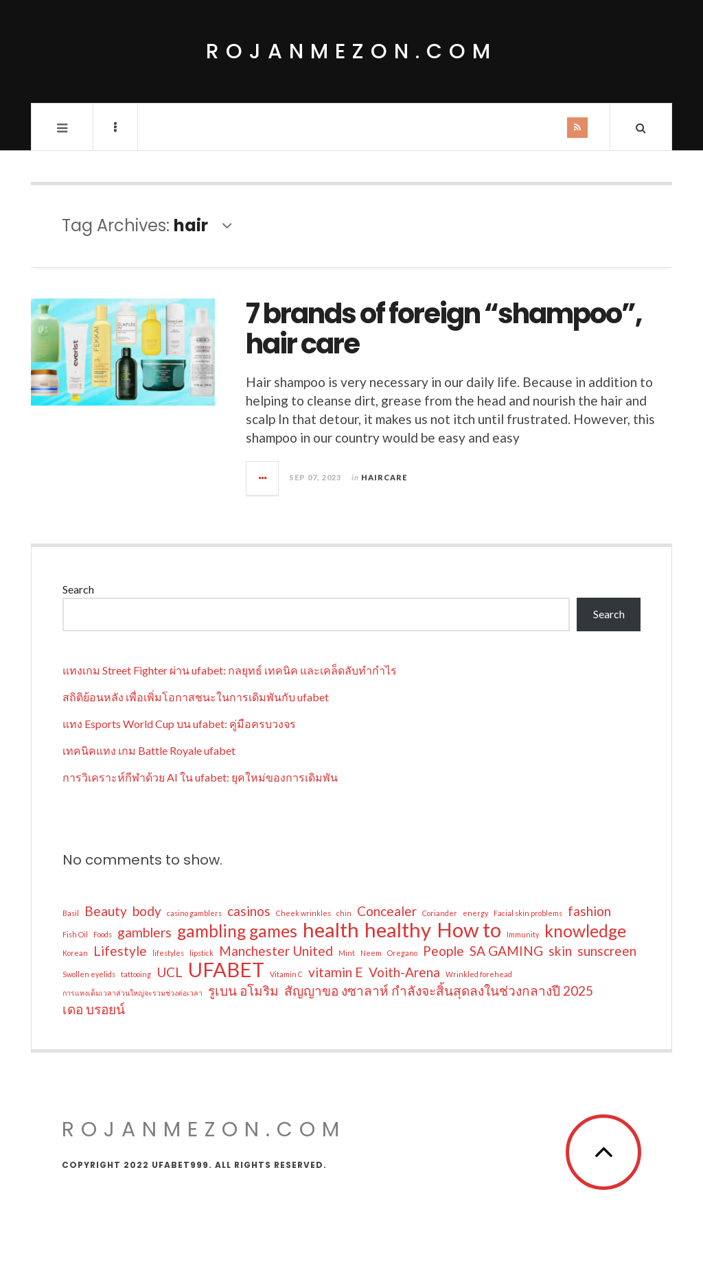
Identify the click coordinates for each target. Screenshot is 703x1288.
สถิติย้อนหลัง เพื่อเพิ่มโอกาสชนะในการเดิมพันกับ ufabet (195, 696)
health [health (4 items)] (331, 930)
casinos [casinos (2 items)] (248, 911)
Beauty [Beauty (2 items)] (105, 911)
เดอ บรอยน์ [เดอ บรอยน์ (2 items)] (93, 1009)
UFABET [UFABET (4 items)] (226, 969)
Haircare (384, 477)
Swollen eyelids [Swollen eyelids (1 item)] (88, 974)
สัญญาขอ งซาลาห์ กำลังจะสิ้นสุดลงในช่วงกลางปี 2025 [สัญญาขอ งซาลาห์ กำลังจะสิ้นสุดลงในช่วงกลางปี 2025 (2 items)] (438, 990)
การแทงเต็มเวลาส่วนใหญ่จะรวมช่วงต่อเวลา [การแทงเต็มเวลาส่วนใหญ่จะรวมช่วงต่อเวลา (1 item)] (132, 992)
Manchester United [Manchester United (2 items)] (276, 951)
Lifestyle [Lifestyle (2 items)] (120, 951)
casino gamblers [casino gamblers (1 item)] (194, 913)
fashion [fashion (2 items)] (589, 911)
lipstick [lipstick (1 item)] (201, 952)
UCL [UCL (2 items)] (170, 972)
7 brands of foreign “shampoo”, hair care (443, 328)
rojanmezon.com (351, 51)
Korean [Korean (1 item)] (75, 952)
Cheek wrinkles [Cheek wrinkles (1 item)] (303, 913)
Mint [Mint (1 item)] (346, 952)
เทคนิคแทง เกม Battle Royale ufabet (148, 750)
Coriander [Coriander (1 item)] (439, 913)
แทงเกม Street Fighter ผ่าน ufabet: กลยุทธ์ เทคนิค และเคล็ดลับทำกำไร (229, 670)
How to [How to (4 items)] (469, 930)
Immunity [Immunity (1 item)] (523, 934)
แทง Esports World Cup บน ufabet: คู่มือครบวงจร (179, 723)
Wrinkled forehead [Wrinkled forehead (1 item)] (479, 974)
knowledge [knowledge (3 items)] (585, 931)
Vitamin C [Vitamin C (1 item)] (286, 974)
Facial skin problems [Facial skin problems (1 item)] (528, 913)
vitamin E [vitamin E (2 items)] (335, 972)
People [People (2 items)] (443, 951)
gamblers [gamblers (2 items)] (144, 932)
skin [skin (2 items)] (560, 951)
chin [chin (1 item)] (344, 913)
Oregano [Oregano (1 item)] (402, 952)
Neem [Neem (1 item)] (371, 952)
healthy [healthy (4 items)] (398, 930)
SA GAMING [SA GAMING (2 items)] (506, 951)
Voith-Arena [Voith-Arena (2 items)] (404, 972)
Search (78, 589)
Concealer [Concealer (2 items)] (387, 911)
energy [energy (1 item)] (475, 913)
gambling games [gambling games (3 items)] (237, 931)
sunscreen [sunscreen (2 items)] (606, 951)
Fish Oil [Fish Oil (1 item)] (75, 934)
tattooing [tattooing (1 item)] (136, 974)
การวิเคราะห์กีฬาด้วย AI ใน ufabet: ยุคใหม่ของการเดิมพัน (200, 777)
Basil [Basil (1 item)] (70, 913)
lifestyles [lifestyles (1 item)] (168, 952)
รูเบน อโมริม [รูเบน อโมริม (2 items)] (243, 990)
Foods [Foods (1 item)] (102, 934)
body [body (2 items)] (146, 911)
